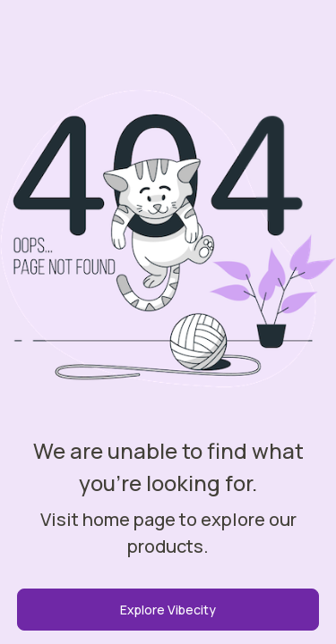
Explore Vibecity (168, 609)
